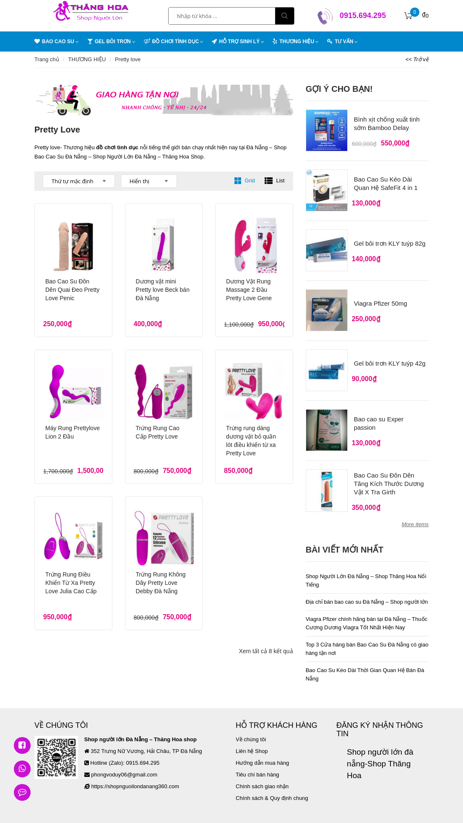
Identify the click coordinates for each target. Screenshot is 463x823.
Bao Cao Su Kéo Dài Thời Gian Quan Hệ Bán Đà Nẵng (365, 669)
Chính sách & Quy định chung (272, 793)
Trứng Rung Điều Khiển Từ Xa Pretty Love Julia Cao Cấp (70, 574)
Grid (244, 180)
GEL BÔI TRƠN (109, 40)
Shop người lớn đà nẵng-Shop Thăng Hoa (380, 759)
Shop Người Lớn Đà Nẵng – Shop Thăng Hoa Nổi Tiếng (366, 575)
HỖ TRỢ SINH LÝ (236, 40)
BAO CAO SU (54, 40)
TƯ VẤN (340, 40)
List (274, 180)
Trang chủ (46, 59)
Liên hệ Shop (252, 746)
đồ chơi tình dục (117, 147)
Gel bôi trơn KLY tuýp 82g (390, 241)
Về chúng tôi (251, 734)
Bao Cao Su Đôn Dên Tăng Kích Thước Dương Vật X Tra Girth (389, 479)
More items (415, 519)
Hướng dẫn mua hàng (262, 758)
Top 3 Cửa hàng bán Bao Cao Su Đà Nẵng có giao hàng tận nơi (367, 643)
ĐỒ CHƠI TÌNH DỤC (171, 40)
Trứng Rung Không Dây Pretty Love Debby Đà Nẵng (161, 574)
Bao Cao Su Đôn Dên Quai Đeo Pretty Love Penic (72, 289)
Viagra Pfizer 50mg (380, 300)
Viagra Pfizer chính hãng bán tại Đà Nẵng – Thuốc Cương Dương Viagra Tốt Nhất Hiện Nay (366, 618)
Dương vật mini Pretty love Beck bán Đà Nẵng (163, 289)
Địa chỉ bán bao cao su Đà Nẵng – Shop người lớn (367, 597)
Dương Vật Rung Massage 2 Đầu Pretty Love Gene (249, 289)
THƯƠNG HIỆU (293, 40)
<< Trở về (417, 59)
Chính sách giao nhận (262, 781)
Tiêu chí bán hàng (257, 769)
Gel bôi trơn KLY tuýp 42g (390, 359)
